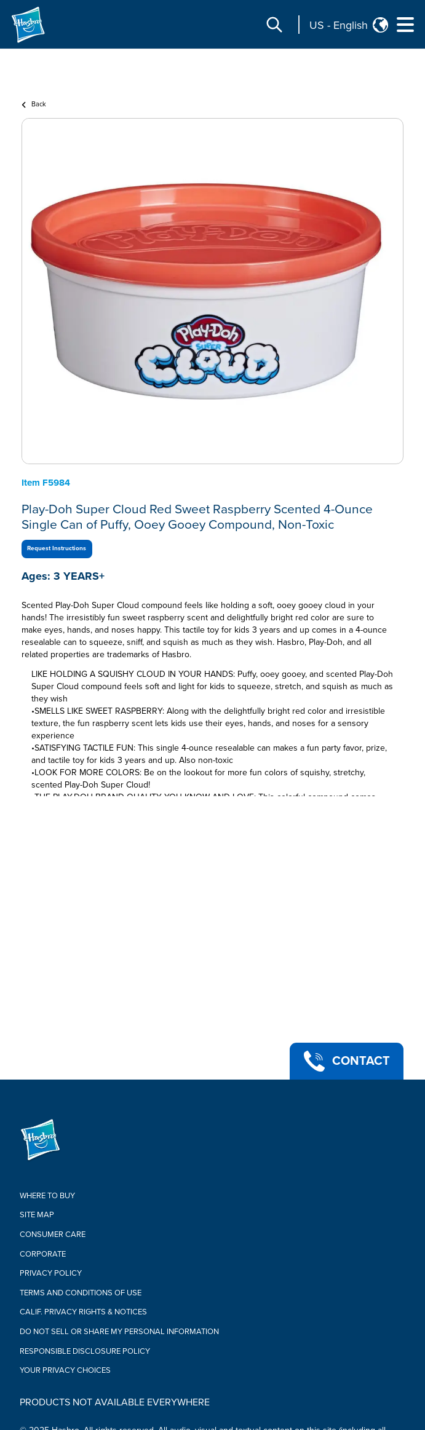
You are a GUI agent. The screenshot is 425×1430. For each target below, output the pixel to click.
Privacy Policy (51, 1273)
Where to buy (47, 1196)
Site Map (37, 1215)
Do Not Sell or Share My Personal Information (119, 1332)
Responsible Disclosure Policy (85, 1351)
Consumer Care (52, 1234)
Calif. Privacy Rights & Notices (83, 1312)
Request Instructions (56, 548)
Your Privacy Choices (65, 1370)
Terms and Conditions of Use (80, 1293)
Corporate (43, 1254)
